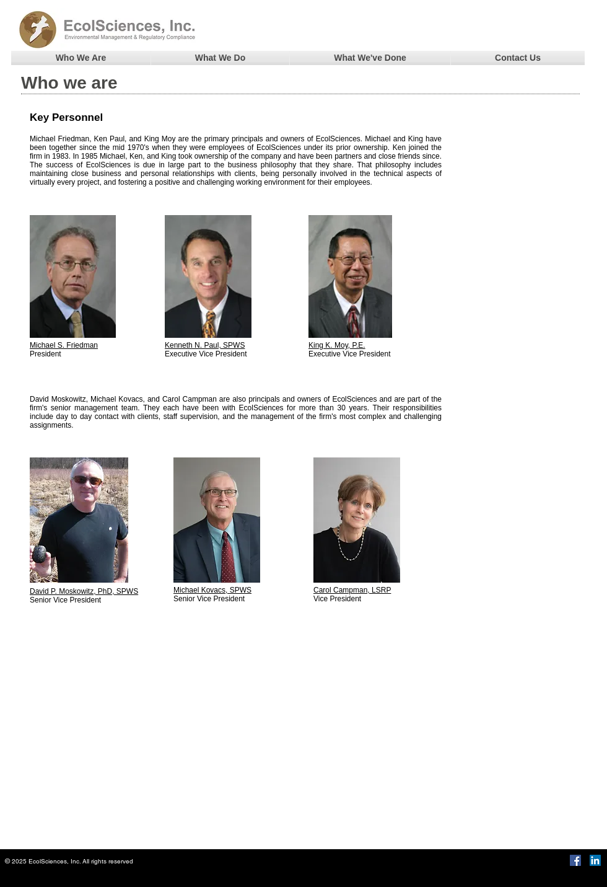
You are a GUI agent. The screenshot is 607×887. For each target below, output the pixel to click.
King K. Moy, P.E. (336, 345)
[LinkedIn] (595, 860)
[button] (81, 58)
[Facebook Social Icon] (575, 860)
